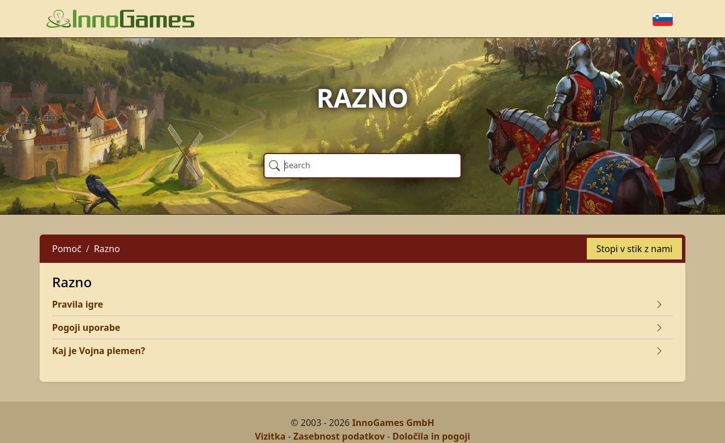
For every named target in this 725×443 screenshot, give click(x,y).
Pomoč (67, 248)
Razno (107, 248)
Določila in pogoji (431, 436)
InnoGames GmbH (393, 422)
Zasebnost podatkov (339, 436)
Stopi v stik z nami (634, 248)
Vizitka (270, 436)
